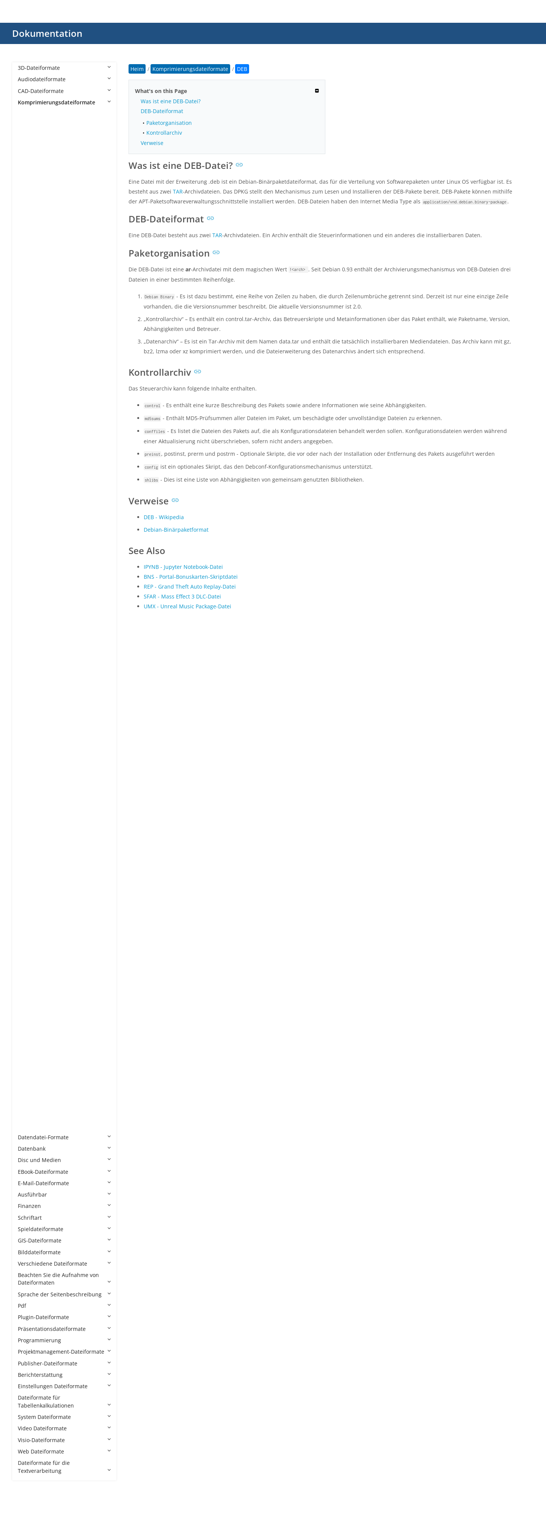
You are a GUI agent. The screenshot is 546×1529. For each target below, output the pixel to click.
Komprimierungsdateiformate (64, 102)
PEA (30, 665)
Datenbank (64, 1148)
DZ (28, 378)
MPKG (33, 585)
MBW (32, 562)
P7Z (30, 631)
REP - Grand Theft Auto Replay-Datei (190, 586)
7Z (28, 125)
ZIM (30, 1068)
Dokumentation (47, 33)
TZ (28, 953)
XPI (29, 1033)
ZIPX (30, 1090)
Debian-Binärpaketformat (176, 529)
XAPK (31, 999)
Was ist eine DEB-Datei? (171, 101)
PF (28, 688)
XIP (29, 1022)
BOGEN (34, 251)
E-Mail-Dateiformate (64, 1183)
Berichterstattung (64, 1374)
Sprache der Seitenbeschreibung (64, 1294)
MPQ (31, 596)
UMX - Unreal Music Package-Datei (187, 606)
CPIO (31, 309)
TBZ (30, 907)
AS (28, 182)
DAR (30, 343)
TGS (30, 918)
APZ (30, 159)
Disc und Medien (64, 1160)
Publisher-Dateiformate (64, 1363)
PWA (31, 734)
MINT (32, 573)
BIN (30, 217)
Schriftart (64, 1217)
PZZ (30, 746)
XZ (28, 1045)
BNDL (32, 240)
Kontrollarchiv (164, 132)
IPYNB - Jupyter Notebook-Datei (183, 566)
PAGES (33, 642)
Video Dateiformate (64, 1428)
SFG (30, 815)
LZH (30, 516)
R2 (28, 757)
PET (30, 677)
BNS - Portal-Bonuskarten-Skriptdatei (191, 576)
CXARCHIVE (39, 320)
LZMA (32, 527)
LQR (30, 481)
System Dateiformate (64, 1416)
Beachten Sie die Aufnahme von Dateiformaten (64, 1278)
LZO (30, 539)
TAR (30, 895)
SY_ (29, 884)
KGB (30, 458)
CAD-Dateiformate (64, 90)
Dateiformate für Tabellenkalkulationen (64, 1401)
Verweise (152, 142)
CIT (29, 297)
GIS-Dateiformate (64, 1240)
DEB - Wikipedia (164, 517)
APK (30, 148)
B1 (28, 194)
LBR (30, 470)
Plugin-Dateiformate (64, 1317)
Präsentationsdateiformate (64, 1328)
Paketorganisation (169, 122)
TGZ (30, 930)
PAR (30, 654)
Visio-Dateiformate (64, 1440)
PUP (30, 723)
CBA (30, 286)
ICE (29, 435)
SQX (30, 872)
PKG (30, 700)
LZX (29, 550)
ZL (28, 1102)
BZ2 (30, 263)
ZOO (31, 1114)
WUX (31, 987)
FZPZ (31, 401)
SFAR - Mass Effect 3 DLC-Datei (182, 596)
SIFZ (30, 826)
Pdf (64, 1305)
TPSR (31, 941)
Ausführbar (64, 1194)
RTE (30, 792)
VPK (30, 964)
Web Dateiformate (64, 1451)
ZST (30, 1125)
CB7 (30, 274)
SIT (29, 838)
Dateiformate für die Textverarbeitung (64, 1466)
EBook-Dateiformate (64, 1171)
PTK (30, 711)
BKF (30, 228)
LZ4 (29, 504)
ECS (30, 389)
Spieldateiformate (64, 1229)
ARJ (29, 171)
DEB (30, 355)
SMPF (32, 860)
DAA (30, 332)
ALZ (30, 136)
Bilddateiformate (64, 1252)
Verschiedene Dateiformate (64, 1263)
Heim (137, 68)
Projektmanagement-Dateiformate (64, 1351)
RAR (30, 769)
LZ (28, 493)
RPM (31, 780)
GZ (28, 412)
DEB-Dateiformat (162, 111)
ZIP (29, 1079)
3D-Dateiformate (64, 67)
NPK (30, 608)
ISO (29, 447)
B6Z (30, 205)
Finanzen (64, 1205)
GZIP (31, 424)
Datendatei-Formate (64, 1137)
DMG (31, 366)
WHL (31, 975)
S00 (30, 803)
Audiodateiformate (64, 79)
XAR (30, 1010)
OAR (30, 619)
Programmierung (64, 1340)
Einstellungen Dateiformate (64, 1386)
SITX (30, 849)
